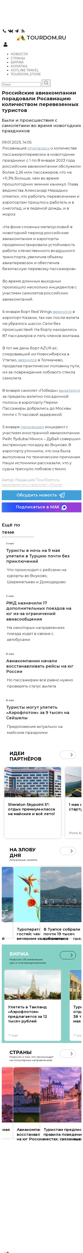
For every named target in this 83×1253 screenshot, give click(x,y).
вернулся (62, 311)
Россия (56, 484)
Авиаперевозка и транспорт (25, 484)
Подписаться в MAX (42, 507)
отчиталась (38, 148)
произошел (32, 427)
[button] (71, 754)
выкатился (69, 390)
